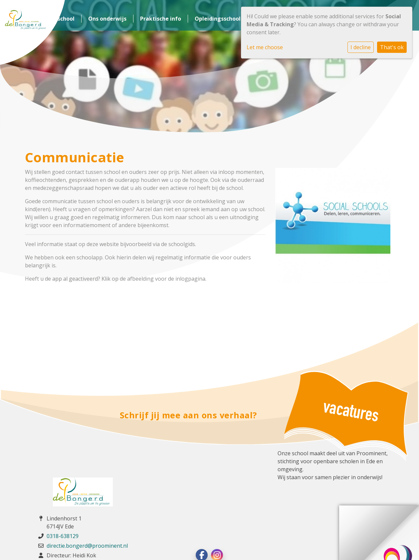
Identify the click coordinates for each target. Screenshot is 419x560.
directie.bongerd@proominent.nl (87, 545)
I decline (360, 47)
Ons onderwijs (107, 18)
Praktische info (160, 18)
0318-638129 (63, 536)
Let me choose (265, 47)
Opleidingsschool (218, 18)
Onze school (58, 18)
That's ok (392, 47)
